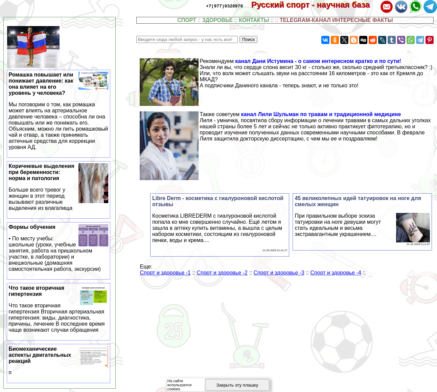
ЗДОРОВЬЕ (217, 20)
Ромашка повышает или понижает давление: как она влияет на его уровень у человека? (59, 111)
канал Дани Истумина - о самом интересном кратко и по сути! (318, 61)
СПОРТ (186, 20)
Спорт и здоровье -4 (335, 273)
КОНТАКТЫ (254, 20)
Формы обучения (59, 248)
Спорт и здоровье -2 (222, 273)
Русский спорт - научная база (315, 4)
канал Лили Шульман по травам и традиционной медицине (321, 114)
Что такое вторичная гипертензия (59, 309)
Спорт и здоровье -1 (165, 273)
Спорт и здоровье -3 (279, 273)
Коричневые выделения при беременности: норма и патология (59, 187)
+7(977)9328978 (224, 6)
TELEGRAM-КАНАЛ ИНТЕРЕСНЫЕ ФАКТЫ (336, 20)
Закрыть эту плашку (237, 385)
